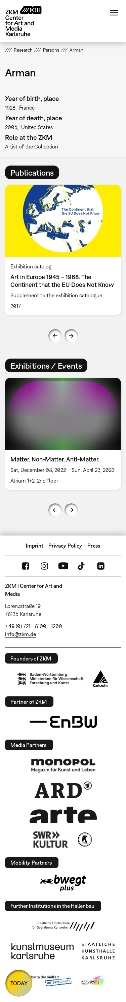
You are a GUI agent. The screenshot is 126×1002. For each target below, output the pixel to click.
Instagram (44, 566)
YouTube (63, 566)
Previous (55, 335)
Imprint (34, 546)
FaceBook (25, 566)
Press (93, 546)
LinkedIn (101, 566)
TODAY (19, 983)
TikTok (82, 566)
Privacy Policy (65, 546)
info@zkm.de (20, 634)
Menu (114, 12)
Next (71, 335)
